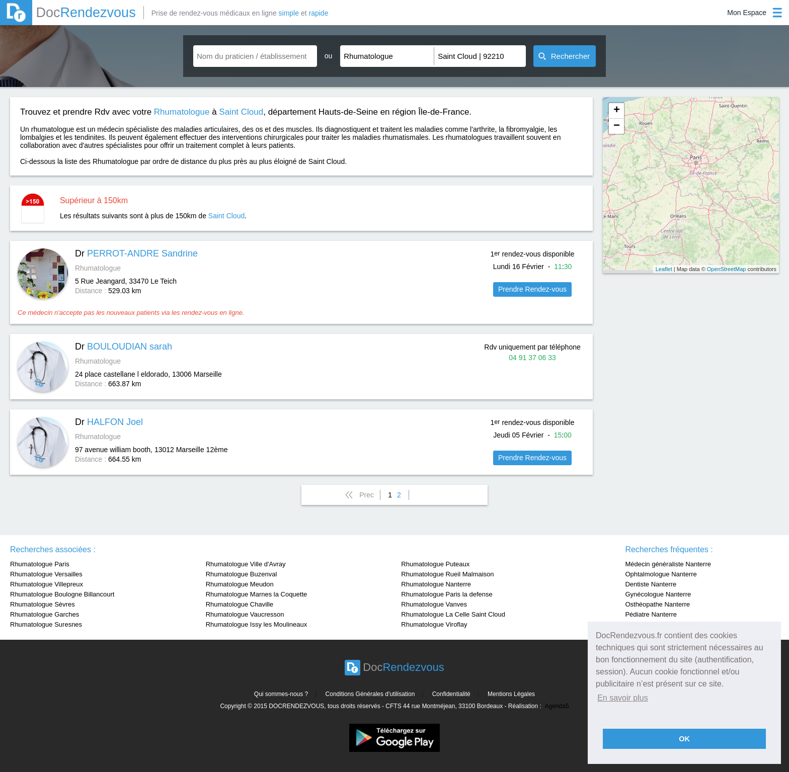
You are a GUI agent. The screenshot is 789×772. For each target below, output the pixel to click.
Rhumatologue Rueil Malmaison (447, 574)
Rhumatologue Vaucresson (245, 614)
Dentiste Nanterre (650, 584)
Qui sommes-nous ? (281, 694)
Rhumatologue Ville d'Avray (246, 564)
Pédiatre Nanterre (651, 614)
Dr (136, 253)
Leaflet (664, 269)
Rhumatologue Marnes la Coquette (256, 594)
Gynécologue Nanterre (658, 594)
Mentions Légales (511, 694)
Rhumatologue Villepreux (46, 584)
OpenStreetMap (726, 269)
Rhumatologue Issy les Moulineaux (256, 624)
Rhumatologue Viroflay (434, 624)
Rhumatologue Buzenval (241, 574)
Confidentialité (451, 694)
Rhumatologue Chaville (239, 604)
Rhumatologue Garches (44, 614)
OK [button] (684, 739)
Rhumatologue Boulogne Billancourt (62, 594)
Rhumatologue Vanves (434, 604)
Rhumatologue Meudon (240, 584)
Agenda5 (557, 706)
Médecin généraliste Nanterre (668, 564)
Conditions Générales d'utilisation (370, 694)
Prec (366, 495)
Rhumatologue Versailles (46, 574)
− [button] (616, 126)
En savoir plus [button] (622, 698)
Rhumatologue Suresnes (46, 624)
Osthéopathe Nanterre (657, 604)
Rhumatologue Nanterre (436, 584)
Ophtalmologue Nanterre (660, 574)
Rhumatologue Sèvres (42, 604)
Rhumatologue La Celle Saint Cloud (453, 614)
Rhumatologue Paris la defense (446, 594)
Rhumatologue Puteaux (435, 564)
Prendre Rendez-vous (532, 289)
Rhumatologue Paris (39, 564)
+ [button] (616, 110)
